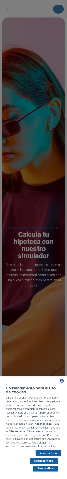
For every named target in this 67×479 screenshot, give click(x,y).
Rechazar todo (43, 460)
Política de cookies (45, 446)
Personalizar (46, 468)
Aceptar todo (48, 453)
